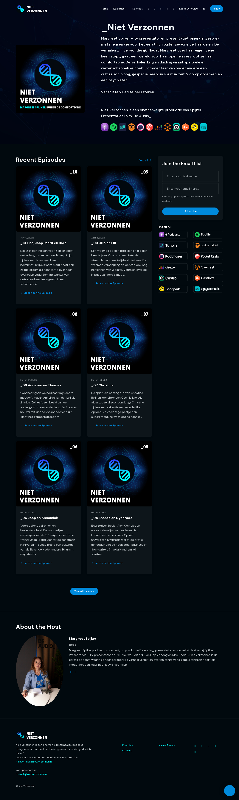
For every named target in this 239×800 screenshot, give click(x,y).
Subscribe (190, 211)
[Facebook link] (148, 8)
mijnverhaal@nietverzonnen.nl (34, 761)
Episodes (119, 8)
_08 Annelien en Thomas (40, 385)
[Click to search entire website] (204, 8)
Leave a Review (188, 8)
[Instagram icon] (202, 746)
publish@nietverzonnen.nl (31, 774)
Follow (217, 8)
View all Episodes (84, 591)
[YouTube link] (167, 8)
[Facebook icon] (195, 746)
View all (145, 160)
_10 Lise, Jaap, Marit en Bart (43, 243)
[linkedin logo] (75, 672)
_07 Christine (102, 385)
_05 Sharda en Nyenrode (111, 518)
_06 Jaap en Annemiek (39, 518)
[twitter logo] (71, 672)
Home (104, 8)
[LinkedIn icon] (195, 752)
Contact (137, 8)
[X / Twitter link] (161, 8)
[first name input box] (190, 176)
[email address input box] (190, 188)
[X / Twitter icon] (208, 746)
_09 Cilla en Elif (103, 243)
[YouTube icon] (215, 746)
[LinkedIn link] (173, 8)
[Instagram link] (155, 8)
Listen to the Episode (36, 292)
